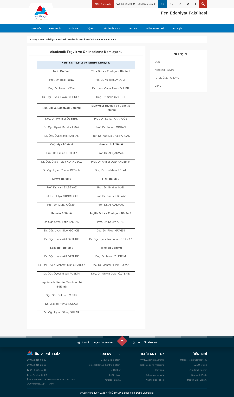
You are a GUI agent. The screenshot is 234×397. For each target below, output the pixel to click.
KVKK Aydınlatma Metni (152, 360)
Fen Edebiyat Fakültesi (53, 39)
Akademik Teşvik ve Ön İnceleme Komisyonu (91, 39)
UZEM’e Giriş (200, 365)
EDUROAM (115, 375)
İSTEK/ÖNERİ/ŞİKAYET (168, 78)
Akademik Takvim (164, 70)
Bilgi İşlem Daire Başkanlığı (139, 392)
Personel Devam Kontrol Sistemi (104, 365)
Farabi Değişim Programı (151, 365)
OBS (157, 62)
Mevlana (159, 370)
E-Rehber (116, 370)
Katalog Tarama (113, 380)
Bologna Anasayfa (155, 375)
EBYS (158, 85)
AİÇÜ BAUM (114, 392)
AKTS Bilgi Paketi (155, 380)
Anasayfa (34, 39)
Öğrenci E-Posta (198, 375)
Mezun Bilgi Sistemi (111, 360)
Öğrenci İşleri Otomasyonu (193, 360)
